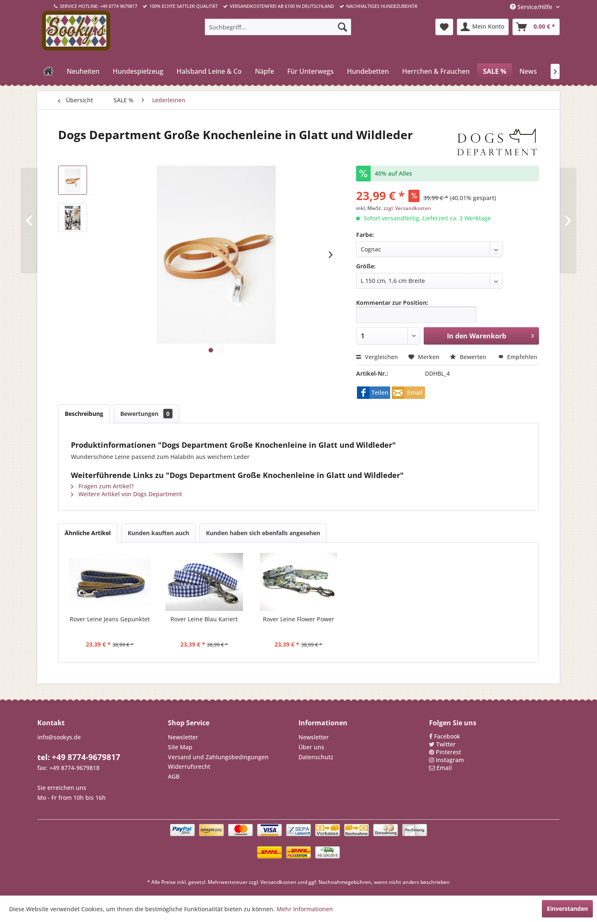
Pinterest (448, 752)
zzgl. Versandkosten (407, 208)
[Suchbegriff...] (278, 27)
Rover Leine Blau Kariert (204, 619)
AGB (174, 776)
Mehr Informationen (305, 909)
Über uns (311, 747)
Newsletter (183, 737)
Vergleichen (377, 357)
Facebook (447, 736)
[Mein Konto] (483, 27)
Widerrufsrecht (189, 766)
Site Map (180, 747)
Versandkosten (278, 882)
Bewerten (469, 357)
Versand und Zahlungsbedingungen (218, 757)
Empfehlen (517, 357)
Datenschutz (315, 757)
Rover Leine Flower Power (298, 619)
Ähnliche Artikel (88, 533)
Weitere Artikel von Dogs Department (126, 494)
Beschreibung (84, 414)
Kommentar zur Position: (392, 303)
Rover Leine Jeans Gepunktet (110, 619)
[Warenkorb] (536, 27)
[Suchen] (342, 27)
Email (444, 768)
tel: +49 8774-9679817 (78, 757)
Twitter (446, 744)
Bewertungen (146, 413)
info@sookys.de (59, 737)
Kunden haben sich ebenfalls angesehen (263, 533)
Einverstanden (567, 908)
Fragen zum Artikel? (102, 486)
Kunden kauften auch (158, 533)
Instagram (450, 760)
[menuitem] (278, 27)
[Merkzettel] (444, 27)
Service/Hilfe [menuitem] (532, 7)
